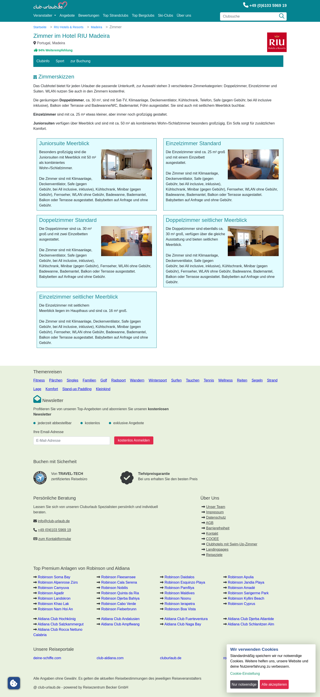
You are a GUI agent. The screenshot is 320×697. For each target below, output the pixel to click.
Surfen (176, 380)
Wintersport (158, 380)
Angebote (67, 15)
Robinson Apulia (241, 577)
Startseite (39, 27)
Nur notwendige (244, 684)
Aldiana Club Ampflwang (120, 624)
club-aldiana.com (110, 658)
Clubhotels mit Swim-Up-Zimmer (231, 544)
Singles (72, 380)
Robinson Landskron (54, 598)
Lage (37, 389)
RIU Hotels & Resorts (68, 27)
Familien (89, 380)
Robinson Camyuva (53, 588)
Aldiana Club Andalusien (120, 619)
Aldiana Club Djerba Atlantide (251, 619)
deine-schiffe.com (47, 658)
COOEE (212, 539)
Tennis (209, 380)
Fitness (39, 380)
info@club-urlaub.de (54, 521)
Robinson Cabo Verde (118, 604)
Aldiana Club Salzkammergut (61, 624)
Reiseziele (214, 555)
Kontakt (212, 533)
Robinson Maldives (179, 593)
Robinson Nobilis (114, 588)
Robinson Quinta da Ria (120, 593)
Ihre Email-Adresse (48, 432)
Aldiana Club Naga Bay (182, 624)
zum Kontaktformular (54, 539)
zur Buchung (80, 61)
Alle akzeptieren (274, 684)
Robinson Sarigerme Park (248, 593)
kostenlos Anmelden (134, 440)
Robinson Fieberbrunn (118, 609)
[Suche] (281, 16)
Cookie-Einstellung (245, 673)
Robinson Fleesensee (118, 577)
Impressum (215, 512)
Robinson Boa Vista (180, 609)
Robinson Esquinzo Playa (184, 582)
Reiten (242, 380)
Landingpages (217, 549)
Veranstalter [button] (43, 15)
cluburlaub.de (170, 658)
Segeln (257, 380)
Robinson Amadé (241, 588)
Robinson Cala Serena (119, 582)
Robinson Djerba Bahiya (120, 598)
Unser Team (215, 507)
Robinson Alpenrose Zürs (58, 582)
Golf (103, 380)
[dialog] (271, 668)
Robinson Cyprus (241, 604)
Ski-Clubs (165, 15)
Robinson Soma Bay (54, 577)
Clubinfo (43, 61)
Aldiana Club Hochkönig (57, 619)
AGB (210, 523)
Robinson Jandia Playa (246, 582)
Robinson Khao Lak (53, 604)
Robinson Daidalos (179, 577)
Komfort (52, 389)
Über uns (184, 15)
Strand (272, 380)
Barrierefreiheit (217, 528)
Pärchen (55, 380)
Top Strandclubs (115, 15)
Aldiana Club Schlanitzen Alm (251, 624)
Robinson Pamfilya (179, 588)
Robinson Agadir (51, 593)
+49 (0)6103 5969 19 (268, 5)
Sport (60, 61)
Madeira (96, 27)
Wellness (225, 380)
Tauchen (193, 380)
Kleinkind (103, 389)
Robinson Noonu (177, 598)
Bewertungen (88, 15)
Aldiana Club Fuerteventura (186, 619)
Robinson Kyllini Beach (246, 598)
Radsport (118, 380)
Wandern (137, 380)
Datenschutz (216, 517)
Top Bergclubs (143, 15)
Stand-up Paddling (77, 389)
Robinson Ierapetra (179, 604)
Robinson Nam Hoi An (55, 609)
